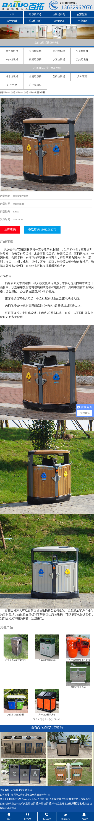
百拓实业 (86, 799)
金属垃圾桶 (35, 76)
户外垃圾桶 (12, 59)
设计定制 (12, 20)
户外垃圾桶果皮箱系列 (15, 660)
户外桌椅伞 (35, 85)
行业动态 (82, 20)
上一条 (47, 719)
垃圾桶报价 (35, 20)
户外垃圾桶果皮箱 (47, 714)
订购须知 (59, 20)
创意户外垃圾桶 (78, 687)
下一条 (57, 719)
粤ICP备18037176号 (10, 799)
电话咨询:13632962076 (42, 229)
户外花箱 (82, 76)
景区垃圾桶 (59, 51)
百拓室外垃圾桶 (7, 92)
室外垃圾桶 (12, 51)
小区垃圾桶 (59, 59)
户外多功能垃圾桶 (15, 714)
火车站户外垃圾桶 (47, 660)
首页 (11, 14)
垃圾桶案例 (59, 14)
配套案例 (82, 14)
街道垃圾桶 (82, 51)
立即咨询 (10, 229)
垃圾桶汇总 (35, 14)
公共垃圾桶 (82, 59)
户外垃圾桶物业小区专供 (78, 660)
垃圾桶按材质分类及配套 (47, 68)
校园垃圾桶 (35, 59)
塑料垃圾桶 (59, 76)
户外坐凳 (12, 85)
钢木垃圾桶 (12, 76)
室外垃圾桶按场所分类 (47, 42)
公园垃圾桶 (35, 51)
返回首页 (37, 719)
